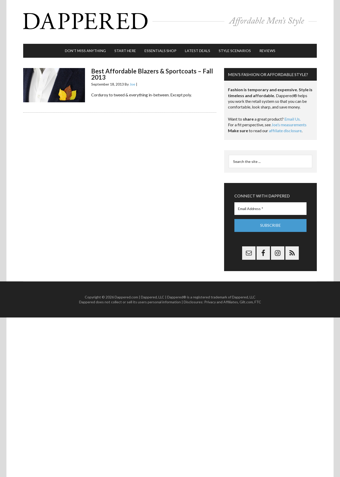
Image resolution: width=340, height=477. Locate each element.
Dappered (170, 19)
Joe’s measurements (289, 119)
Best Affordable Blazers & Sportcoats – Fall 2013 (152, 69)
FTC (257, 297)
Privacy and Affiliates (221, 297)
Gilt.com (246, 297)
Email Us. (292, 113)
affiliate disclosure (285, 125)
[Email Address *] (270, 203)
